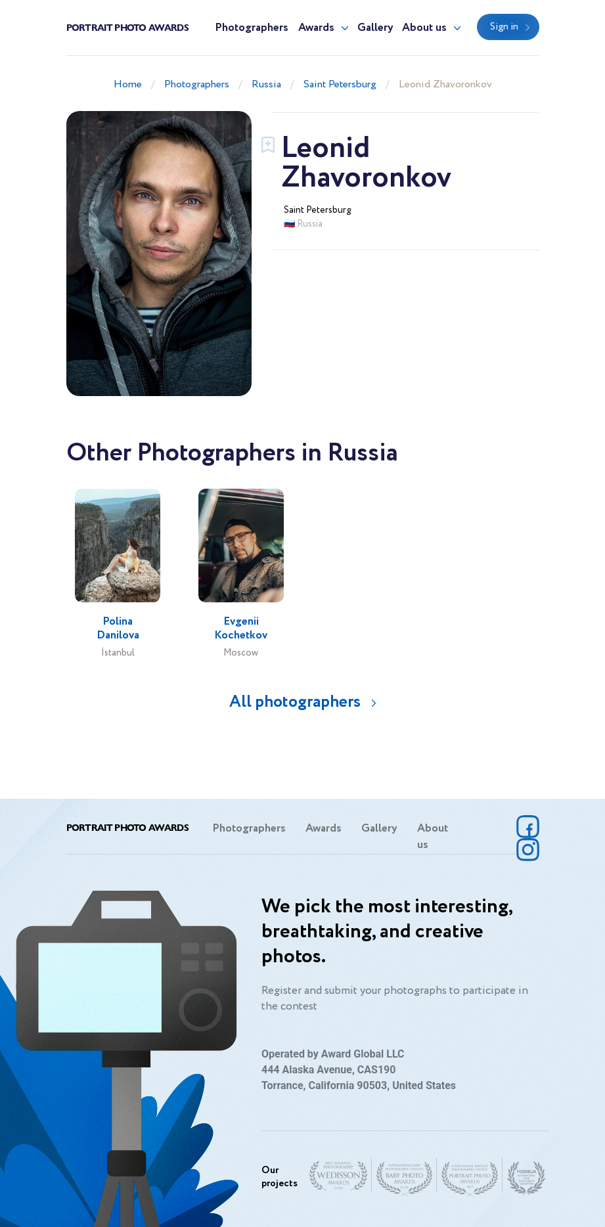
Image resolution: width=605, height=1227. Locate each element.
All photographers (295, 702)
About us (424, 28)
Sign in (504, 27)
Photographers (251, 28)
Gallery (375, 28)
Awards (316, 28)
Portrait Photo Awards (127, 26)
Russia (266, 84)
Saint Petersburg (339, 84)
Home (128, 84)
